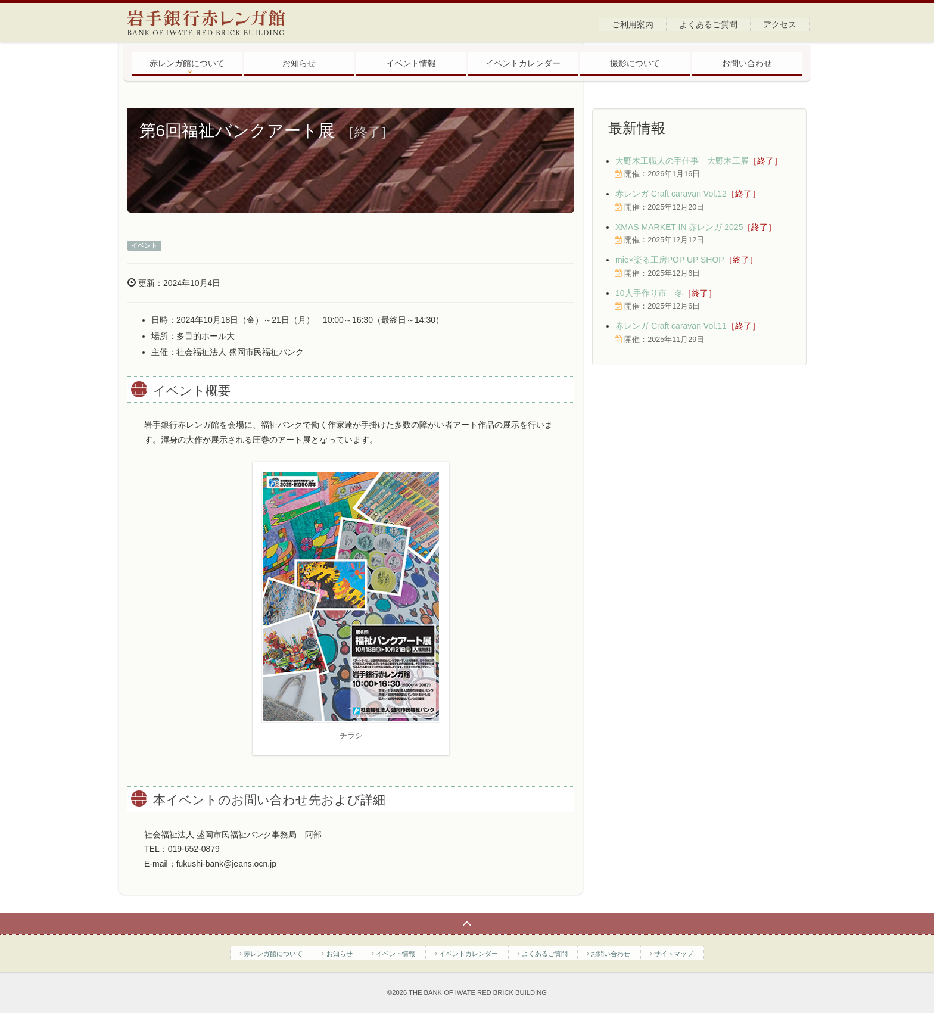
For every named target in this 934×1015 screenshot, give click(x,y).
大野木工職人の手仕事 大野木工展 (698, 161)
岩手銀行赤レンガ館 (215, 22)
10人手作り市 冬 (666, 293)
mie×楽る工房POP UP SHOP (686, 259)
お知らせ (299, 63)
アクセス (779, 24)
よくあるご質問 (708, 24)
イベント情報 (411, 63)
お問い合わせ (747, 63)
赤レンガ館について (187, 63)
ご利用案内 (632, 24)
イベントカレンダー (523, 63)
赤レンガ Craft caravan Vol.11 (687, 326)
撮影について (635, 63)
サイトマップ (673, 953)
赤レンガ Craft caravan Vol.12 (687, 193)
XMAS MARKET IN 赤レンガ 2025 (695, 227)
